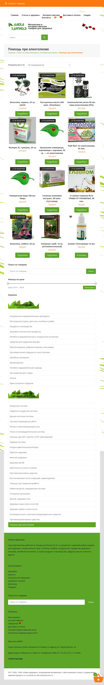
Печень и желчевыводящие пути (25, 426)
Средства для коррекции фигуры (25, 342)
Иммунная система (18, 406)
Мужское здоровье (18, 452)
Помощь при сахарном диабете (24, 483)
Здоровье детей (17, 462)
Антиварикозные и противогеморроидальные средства (35, 514)
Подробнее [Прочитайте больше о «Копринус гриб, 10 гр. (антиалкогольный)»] (52, 255)
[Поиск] (44, 37)
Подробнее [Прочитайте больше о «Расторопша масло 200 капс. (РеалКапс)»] (52, 113)
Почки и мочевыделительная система (27, 431)
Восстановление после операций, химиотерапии (32, 478)
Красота (11, 574)
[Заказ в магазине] (49, 65)
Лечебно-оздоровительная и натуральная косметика (34, 336)
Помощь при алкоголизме (22, 524)
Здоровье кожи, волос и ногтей (24, 504)
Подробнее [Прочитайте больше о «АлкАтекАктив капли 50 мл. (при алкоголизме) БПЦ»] (81, 113)
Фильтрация (89, 287)
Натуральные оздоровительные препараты (30, 316)
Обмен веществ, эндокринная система (27, 488)
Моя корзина (14, 617)
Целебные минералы (19, 357)
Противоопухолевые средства (23, 473)
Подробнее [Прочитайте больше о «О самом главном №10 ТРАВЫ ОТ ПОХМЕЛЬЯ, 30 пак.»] (81, 210)
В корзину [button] (81, 255)
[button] (15, 3)
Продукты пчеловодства (21, 326)
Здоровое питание (16, 581)
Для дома (12, 584)
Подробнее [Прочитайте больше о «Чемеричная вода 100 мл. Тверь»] (22, 210)
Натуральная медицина (19, 577)
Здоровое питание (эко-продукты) (25, 331)
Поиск (91, 271)
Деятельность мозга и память (23, 468)
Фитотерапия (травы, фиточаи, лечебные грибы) (32, 321)
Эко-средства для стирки (21, 373)
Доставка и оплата (16, 626)
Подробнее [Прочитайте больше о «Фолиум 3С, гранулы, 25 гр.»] (22, 161)
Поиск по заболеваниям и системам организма (37, 52)
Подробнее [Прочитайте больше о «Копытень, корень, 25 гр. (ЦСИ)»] (22, 113)
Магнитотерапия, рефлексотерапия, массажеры (32, 347)
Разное (13, 378)
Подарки (12, 587)
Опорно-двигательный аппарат (24, 447)
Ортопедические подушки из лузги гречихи (30, 352)
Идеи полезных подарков (21, 383)
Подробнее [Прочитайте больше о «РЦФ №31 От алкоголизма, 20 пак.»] (81, 161)
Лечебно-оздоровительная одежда (26, 367)
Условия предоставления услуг (22, 629)
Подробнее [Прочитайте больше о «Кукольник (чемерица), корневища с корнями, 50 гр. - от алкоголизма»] (52, 161)
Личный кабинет (15, 620)
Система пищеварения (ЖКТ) (23, 421)
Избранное (14, 623)
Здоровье (12, 571)
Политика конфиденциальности (23, 633)
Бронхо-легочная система (21, 416)
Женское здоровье (18, 457)
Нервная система (18, 442)
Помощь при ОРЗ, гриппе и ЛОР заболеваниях (31, 437)
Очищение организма (20, 493)
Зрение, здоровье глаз (20, 499)
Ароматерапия (16, 362)
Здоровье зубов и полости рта (24, 509)
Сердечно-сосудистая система (23, 411)
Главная (11, 52)
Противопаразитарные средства (25, 519)
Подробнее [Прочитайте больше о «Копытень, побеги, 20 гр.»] (22, 255)
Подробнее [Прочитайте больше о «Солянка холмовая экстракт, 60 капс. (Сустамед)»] (52, 210)
